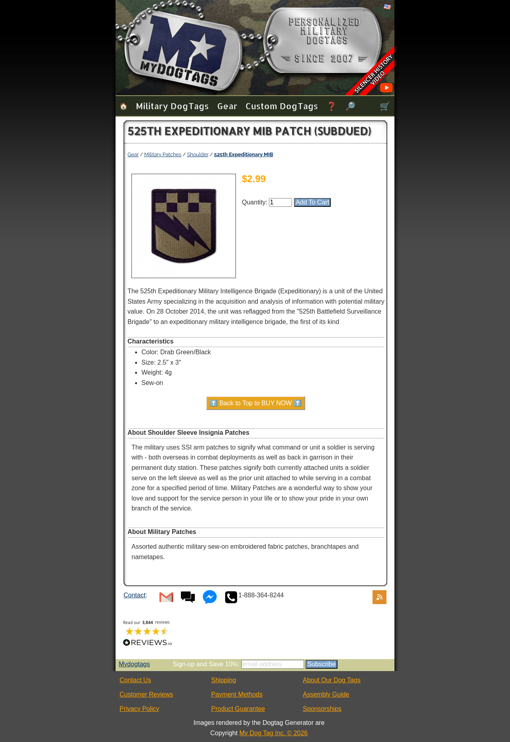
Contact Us (135, 680)
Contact (134, 595)
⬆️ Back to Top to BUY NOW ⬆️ (256, 403)
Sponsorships (322, 708)
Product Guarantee (238, 708)
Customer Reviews (146, 694)
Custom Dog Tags (281, 105)
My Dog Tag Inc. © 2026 (273, 733)
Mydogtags (134, 664)
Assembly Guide (326, 694)
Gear (227, 105)
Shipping (223, 680)
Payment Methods (237, 694)
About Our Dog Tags (332, 680)
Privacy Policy (139, 708)
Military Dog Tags (172, 105)
